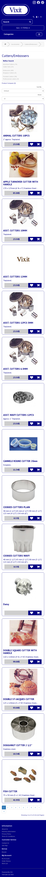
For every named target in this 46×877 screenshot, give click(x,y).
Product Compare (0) (9, 83)
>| (3, 811)
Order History (6, 861)
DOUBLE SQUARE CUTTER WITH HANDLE (20, 652)
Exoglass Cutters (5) (9, 73)
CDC (11, 872)
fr (41, 17)
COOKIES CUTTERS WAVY (16, 555)
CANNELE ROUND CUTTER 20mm (20, 461)
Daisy (6, 604)
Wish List (5, 863)
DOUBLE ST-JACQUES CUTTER (18, 699)
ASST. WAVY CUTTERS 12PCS (18, 415)
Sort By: (39, 87)
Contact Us (5, 843)
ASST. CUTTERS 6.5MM (15, 368)
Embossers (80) (8, 70)
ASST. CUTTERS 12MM (15, 276)
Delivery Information (9, 831)
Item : (23, 28)
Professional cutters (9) (11, 79)
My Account (5, 858)
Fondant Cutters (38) (10, 76)
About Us (5, 829)
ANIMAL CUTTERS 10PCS (16, 135)
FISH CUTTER (10, 791)
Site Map (5, 845)
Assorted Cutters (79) (10, 64)
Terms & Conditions (8, 836)
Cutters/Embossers (31, 44)
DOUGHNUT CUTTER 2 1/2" (17, 745)
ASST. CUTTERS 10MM (15, 230)
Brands (4, 852)
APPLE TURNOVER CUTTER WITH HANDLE (20, 183)
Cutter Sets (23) (8, 67)
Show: (40, 95)
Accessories (15, 44)
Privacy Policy (6, 834)
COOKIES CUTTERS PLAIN (16, 507)
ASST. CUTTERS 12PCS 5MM (18, 322)
